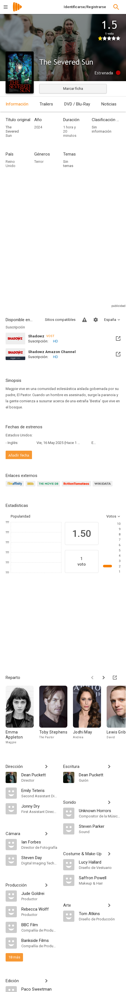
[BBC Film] (39, 924)
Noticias (108, 104)
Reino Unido (10, 163)
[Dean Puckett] (39, 774)
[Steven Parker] (100, 826)
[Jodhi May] (90, 715)
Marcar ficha (73, 88)
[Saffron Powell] (100, 877)
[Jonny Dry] (39, 806)
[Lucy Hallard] (100, 862)
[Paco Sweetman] (39, 989)
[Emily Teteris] (39, 790)
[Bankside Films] (39, 940)
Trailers (46, 104)
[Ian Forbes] (39, 842)
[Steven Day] (39, 857)
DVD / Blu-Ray (77, 104)
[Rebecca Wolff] (39, 909)
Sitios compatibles (60, 320)
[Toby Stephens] (56, 715)
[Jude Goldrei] (39, 893)
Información (17, 104)
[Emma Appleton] (22, 715)
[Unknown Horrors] (100, 810)
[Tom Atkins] (100, 913)
